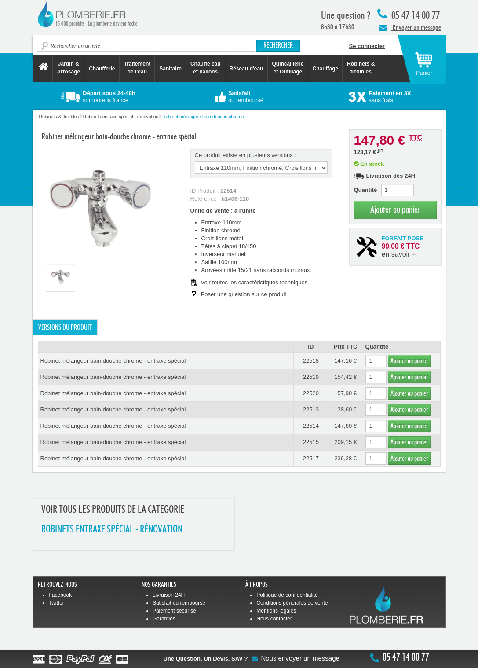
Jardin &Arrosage (68, 68)
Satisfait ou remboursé (179, 603)
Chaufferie (102, 69)
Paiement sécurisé (174, 611)
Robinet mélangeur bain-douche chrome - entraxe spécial (113, 360)
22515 (311, 442)
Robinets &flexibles (361, 68)
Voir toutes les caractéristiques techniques (254, 282)
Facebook (60, 595)
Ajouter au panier (395, 209)
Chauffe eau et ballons (205, 68)
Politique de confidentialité (286, 595)
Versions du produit (65, 327)
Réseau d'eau (246, 69)
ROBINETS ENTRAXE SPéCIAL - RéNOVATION (111, 530)
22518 (311, 360)
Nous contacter (274, 619)
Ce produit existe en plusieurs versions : (245, 155)
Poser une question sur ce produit (243, 294)
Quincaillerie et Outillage (288, 68)
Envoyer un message (410, 27)
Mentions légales (276, 611)
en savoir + (399, 254)
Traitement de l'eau (137, 68)
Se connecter (367, 46)
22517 (311, 458)
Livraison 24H (169, 595)
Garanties (164, 619)
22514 (311, 425)
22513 (311, 409)
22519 (311, 377)
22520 (311, 393)
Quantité (365, 190)
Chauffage (326, 69)
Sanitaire (170, 69)
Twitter (56, 603)
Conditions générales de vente (292, 603)
